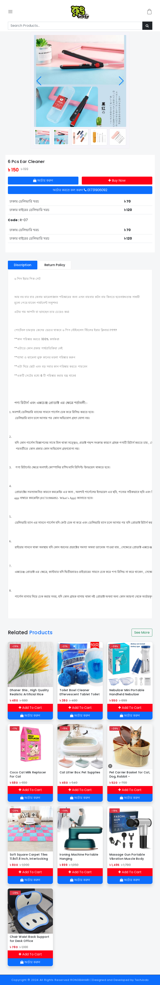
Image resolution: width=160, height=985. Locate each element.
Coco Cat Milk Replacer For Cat (28, 774)
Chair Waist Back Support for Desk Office (29, 939)
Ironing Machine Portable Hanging (79, 856)
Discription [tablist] (22, 265)
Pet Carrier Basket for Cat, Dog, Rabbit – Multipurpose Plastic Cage (129, 774)
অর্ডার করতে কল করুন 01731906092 (80, 190)
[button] (39, 81)
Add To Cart (30, 707)
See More (142, 632)
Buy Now (117, 180)
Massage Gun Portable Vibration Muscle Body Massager (127, 856)
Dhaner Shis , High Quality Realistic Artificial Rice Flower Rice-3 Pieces (29, 692)
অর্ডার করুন (43, 180)
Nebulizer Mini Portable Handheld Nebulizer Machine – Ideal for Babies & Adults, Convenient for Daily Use (128, 692)
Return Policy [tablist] (54, 265)
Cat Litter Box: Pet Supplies (80, 772)
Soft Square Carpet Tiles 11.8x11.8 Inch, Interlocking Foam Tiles (29, 856)
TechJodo (142, 980)
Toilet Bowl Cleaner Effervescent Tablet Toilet (80, 692)
